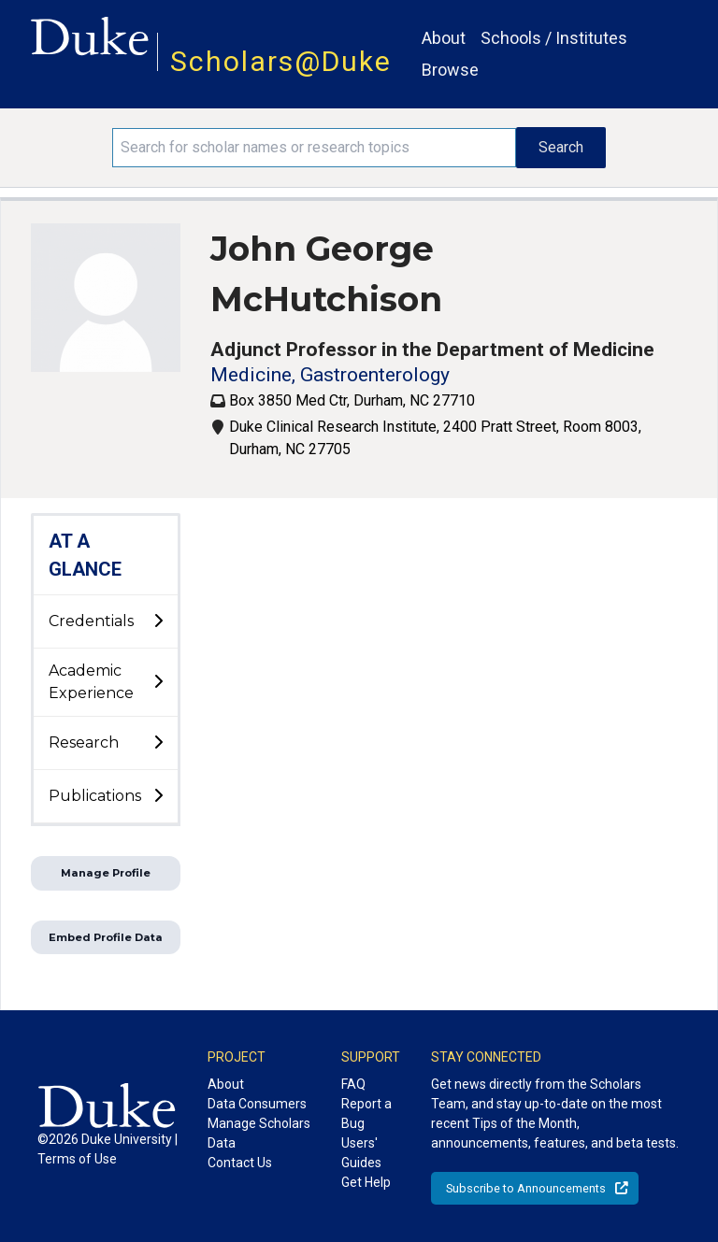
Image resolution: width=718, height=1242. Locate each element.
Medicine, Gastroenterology (330, 375)
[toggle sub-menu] (158, 621)
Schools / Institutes (554, 38)
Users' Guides (361, 1152)
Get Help (366, 1182)
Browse (450, 69)
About (444, 38)
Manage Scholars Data (259, 1133)
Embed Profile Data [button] (106, 937)
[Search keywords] (314, 147)
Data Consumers (257, 1103)
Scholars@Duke (281, 61)
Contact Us (240, 1162)
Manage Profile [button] (106, 872)
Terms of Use (77, 1158)
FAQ (353, 1084)
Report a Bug (366, 1113)
